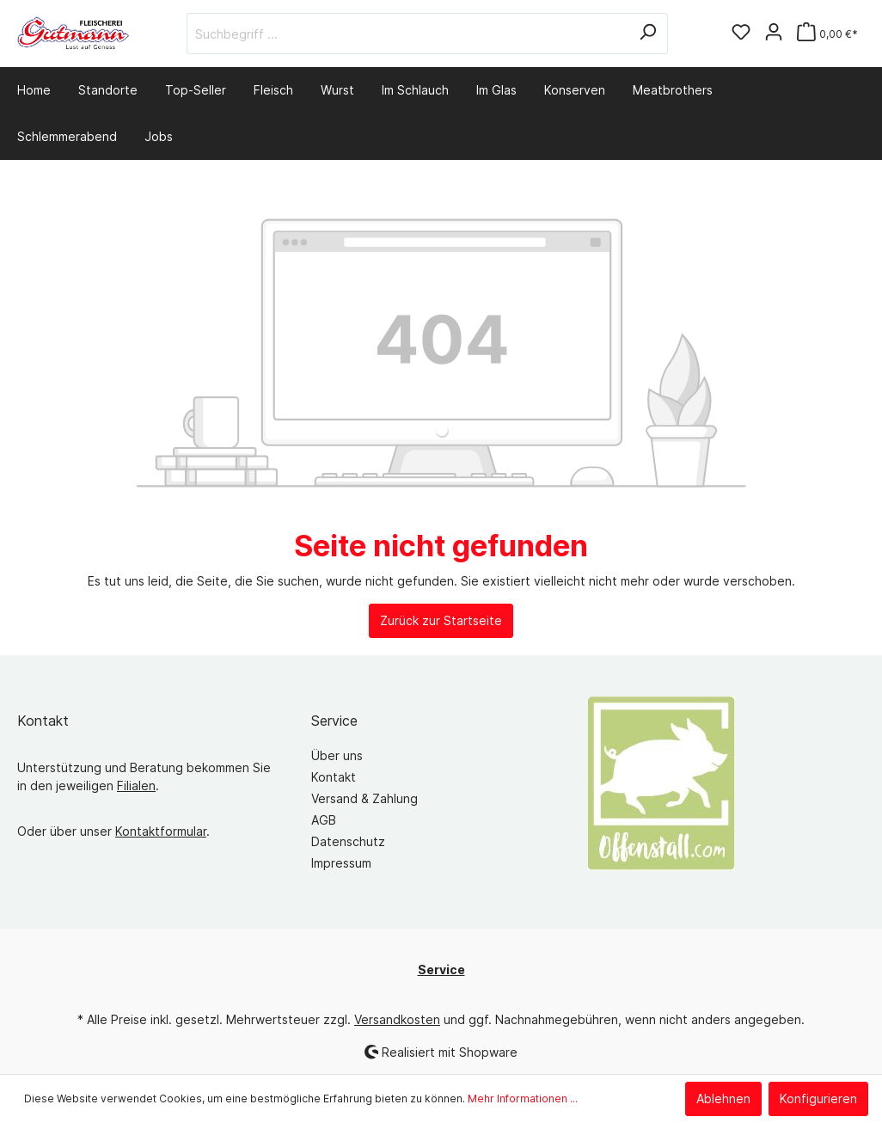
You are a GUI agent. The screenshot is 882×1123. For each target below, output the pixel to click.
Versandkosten (397, 1019)
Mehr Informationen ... (523, 1098)
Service (334, 720)
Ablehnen (723, 1098)
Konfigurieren (818, 1098)
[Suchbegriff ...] (407, 33)
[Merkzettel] (741, 33)
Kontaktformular (160, 831)
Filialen (136, 785)
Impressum (341, 863)
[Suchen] (648, 33)
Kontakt (333, 777)
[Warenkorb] (827, 34)
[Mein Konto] (773, 33)
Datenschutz (348, 841)
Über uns (337, 755)
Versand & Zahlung (364, 798)
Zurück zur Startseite (441, 620)
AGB (323, 820)
